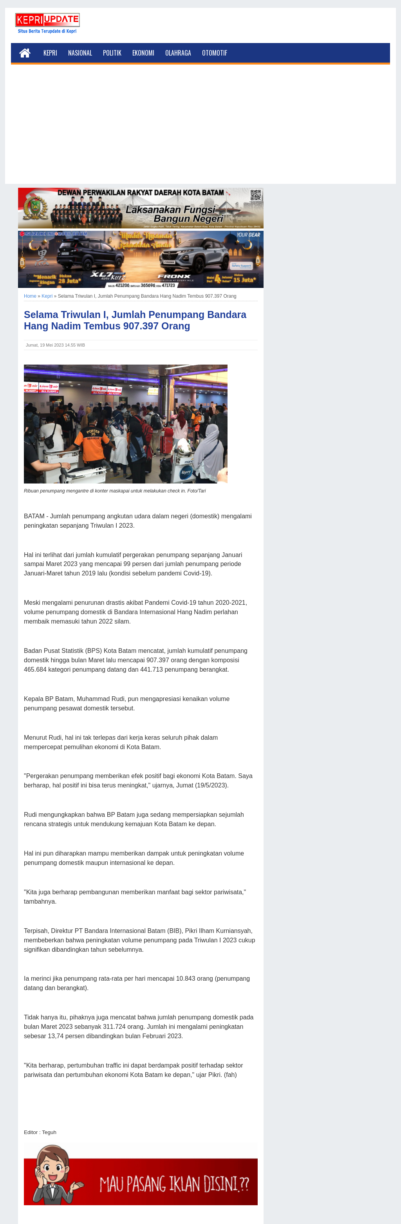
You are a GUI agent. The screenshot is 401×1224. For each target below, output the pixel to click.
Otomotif (214, 53)
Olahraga (178, 53)
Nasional (80, 53)
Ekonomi (143, 53)
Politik (112, 53)
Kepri (50, 53)
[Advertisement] (200, 129)
